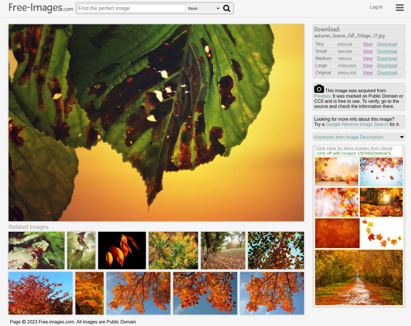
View (367, 44)
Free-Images (41, 7)
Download (387, 44)
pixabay (322, 96)
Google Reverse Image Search (357, 124)
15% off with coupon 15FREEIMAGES (354, 153)
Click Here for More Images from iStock (354, 148)
